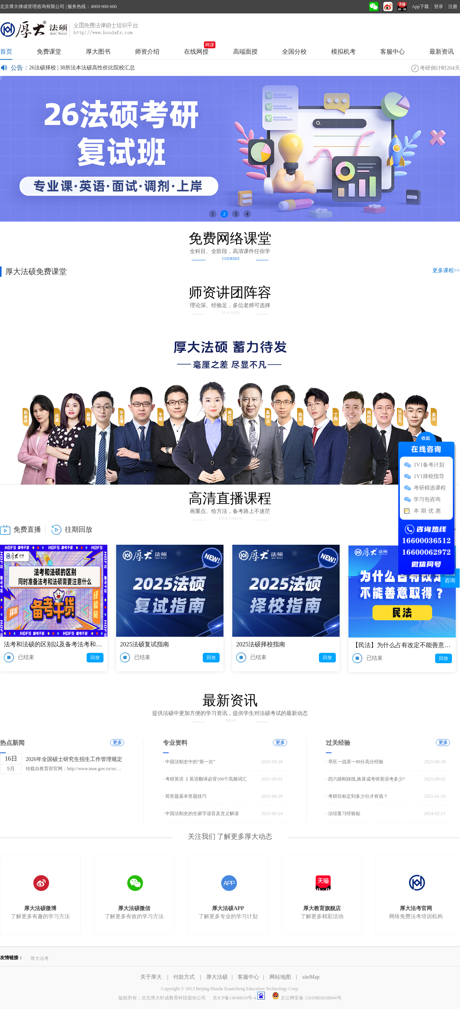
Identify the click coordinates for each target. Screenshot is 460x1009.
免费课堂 (49, 51)
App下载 (420, 6)
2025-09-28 (272, 761)
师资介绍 (147, 51)
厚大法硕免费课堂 (36, 271)
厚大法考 (39, 958)
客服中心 (392, 51)
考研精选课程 (430, 488)
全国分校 (294, 51)
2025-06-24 (272, 813)
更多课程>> (446, 270)
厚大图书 (98, 51)
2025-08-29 (272, 796)
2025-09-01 (272, 779)
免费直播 (27, 529)
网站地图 (280, 977)
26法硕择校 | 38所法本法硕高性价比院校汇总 (82, 68)
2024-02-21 (434, 813)
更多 (117, 742)
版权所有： (162, 998)
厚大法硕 (230, 28)
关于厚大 (151, 977)
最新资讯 (441, 51)
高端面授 (245, 51)
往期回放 (78, 529)
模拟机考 (343, 51)
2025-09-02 (434, 779)
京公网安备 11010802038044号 (307, 998)
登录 (438, 6)
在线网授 (196, 49)
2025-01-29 (434, 796)
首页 (6, 51)
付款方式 (184, 977)
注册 (452, 6)
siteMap (310, 977)
